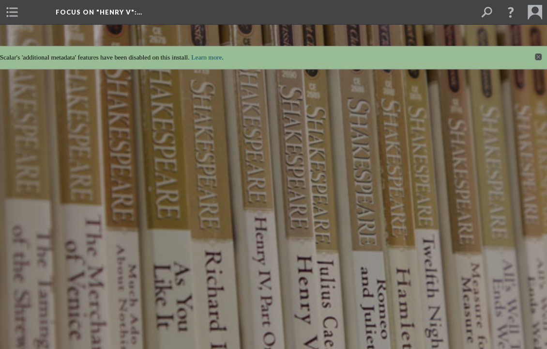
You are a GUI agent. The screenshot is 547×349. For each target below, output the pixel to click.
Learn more (203, 51)
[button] (511, 12)
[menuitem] (12, 12)
